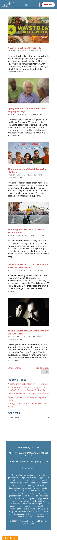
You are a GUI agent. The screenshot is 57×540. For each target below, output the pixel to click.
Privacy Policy (28, 468)
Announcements (36, 175)
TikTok (45, 461)
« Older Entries (14, 368)
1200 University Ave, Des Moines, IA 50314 (33, 454)
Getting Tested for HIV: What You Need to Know (27, 405)
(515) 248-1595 (32, 447)
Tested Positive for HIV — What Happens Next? (27, 398)
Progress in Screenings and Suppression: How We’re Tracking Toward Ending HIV (27, 389)
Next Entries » (42, 368)
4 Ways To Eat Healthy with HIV (24, 48)
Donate (48, 4)
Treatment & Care (35, 51)
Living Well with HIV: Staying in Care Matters (28, 393)
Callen (12, 51)
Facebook (23, 461)
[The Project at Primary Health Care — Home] (6, 5)
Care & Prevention (34, 336)
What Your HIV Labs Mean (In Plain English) (28, 384)
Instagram (35, 461)
